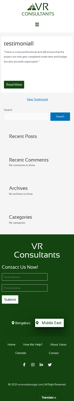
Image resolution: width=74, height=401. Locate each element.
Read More (14, 84)
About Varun (58, 344)
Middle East (52, 323)
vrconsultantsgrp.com (30, 384)
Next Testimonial (37, 99)
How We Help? (32, 344)
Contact (54, 353)
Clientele (20, 353)
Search (8, 110)
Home (11, 344)
